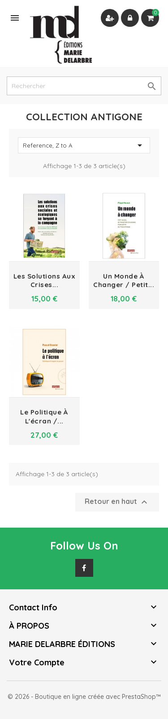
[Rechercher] (84, 85)
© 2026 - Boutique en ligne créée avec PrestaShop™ (84, 697)
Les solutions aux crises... (44, 280)
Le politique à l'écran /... (44, 416)
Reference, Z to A (84, 145)
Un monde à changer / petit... (123, 280)
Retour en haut (117, 502)
